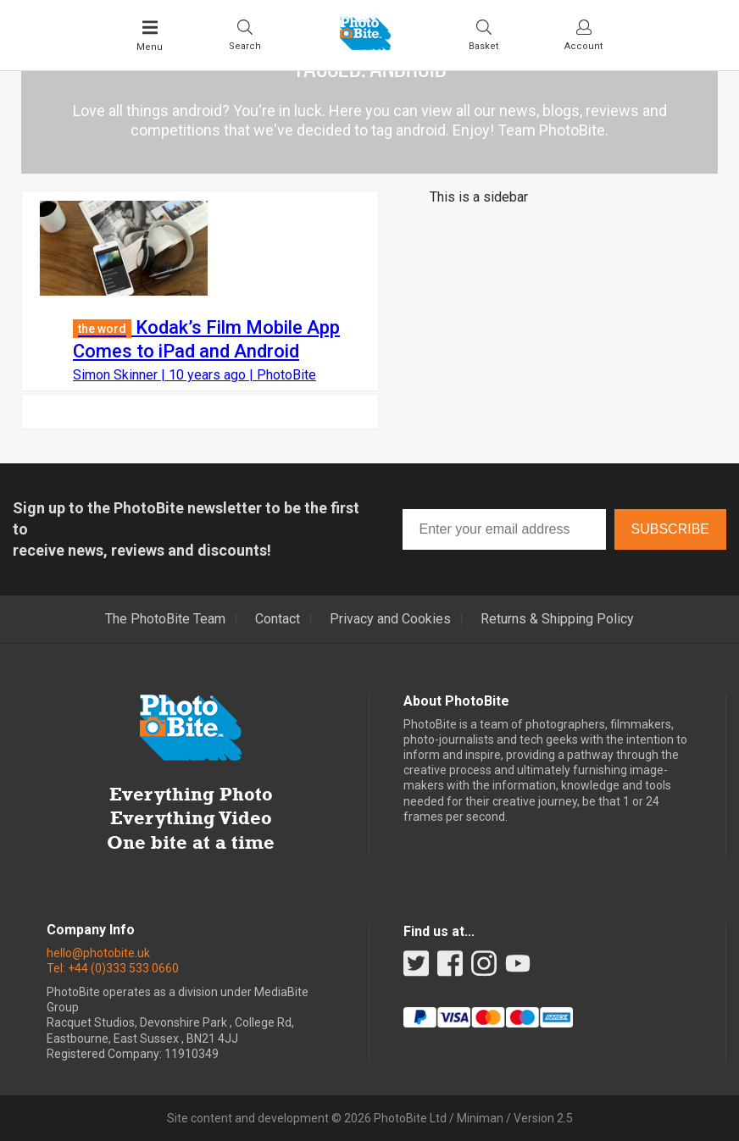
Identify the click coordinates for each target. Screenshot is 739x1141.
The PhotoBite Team (165, 619)
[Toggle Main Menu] (149, 35)
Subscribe (670, 529)
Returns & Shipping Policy (557, 619)
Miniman (480, 1118)
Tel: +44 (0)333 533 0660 (113, 968)
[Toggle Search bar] (245, 35)
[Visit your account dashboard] (583, 35)
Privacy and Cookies (390, 619)
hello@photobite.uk (98, 953)
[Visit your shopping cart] (483, 35)
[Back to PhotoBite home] (365, 45)
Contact (277, 619)
